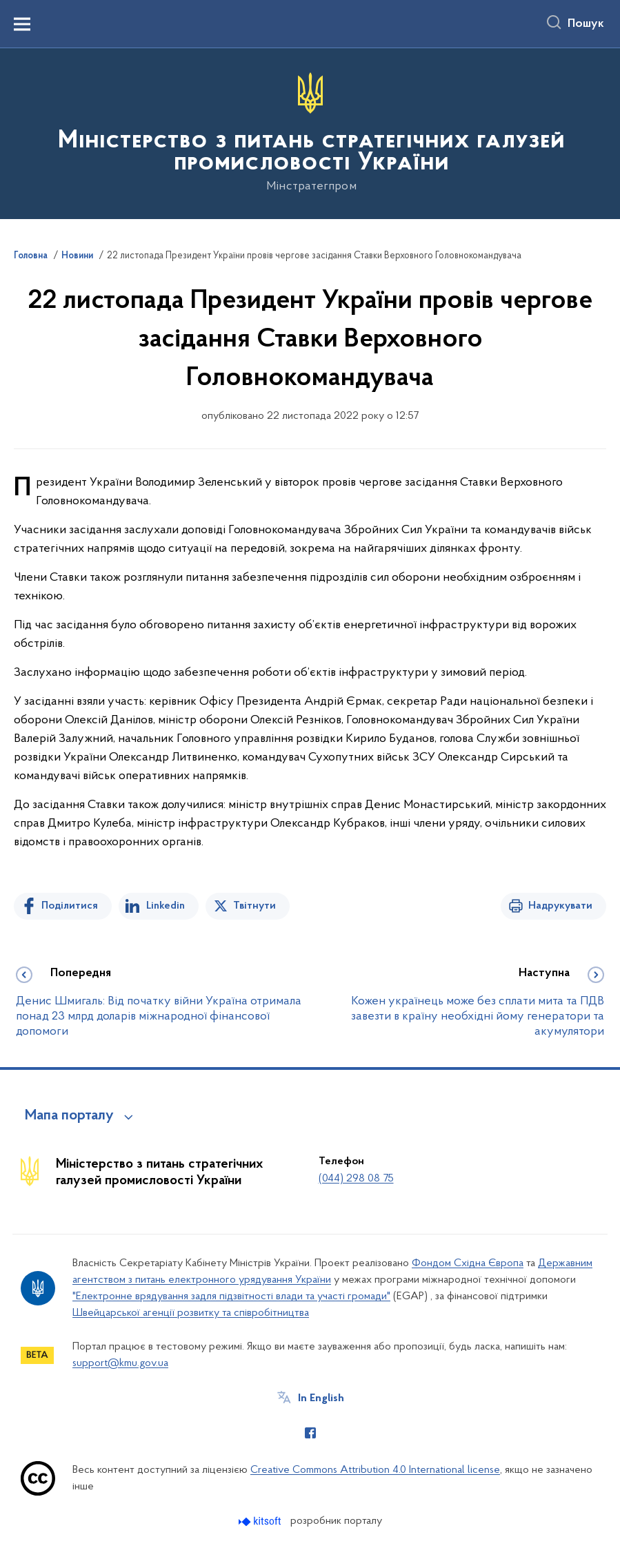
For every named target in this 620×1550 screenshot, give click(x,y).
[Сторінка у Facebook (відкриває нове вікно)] (310, 1433)
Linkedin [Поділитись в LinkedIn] (165, 905)
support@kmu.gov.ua (120, 1363)
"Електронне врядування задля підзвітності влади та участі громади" (231, 1296)
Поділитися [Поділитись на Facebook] (69, 905)
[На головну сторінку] (310, 132)
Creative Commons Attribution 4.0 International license (375, 1470)
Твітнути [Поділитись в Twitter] (254, 905)
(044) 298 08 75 (356, 1178)
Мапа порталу (69, 1116)
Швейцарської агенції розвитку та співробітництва (190, 1313)
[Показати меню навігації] (22, 24)
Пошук (586, 24)
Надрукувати (560, 905)
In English (321, 1398)
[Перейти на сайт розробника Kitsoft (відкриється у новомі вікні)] (261, 1521)
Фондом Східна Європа (467, 1263)
